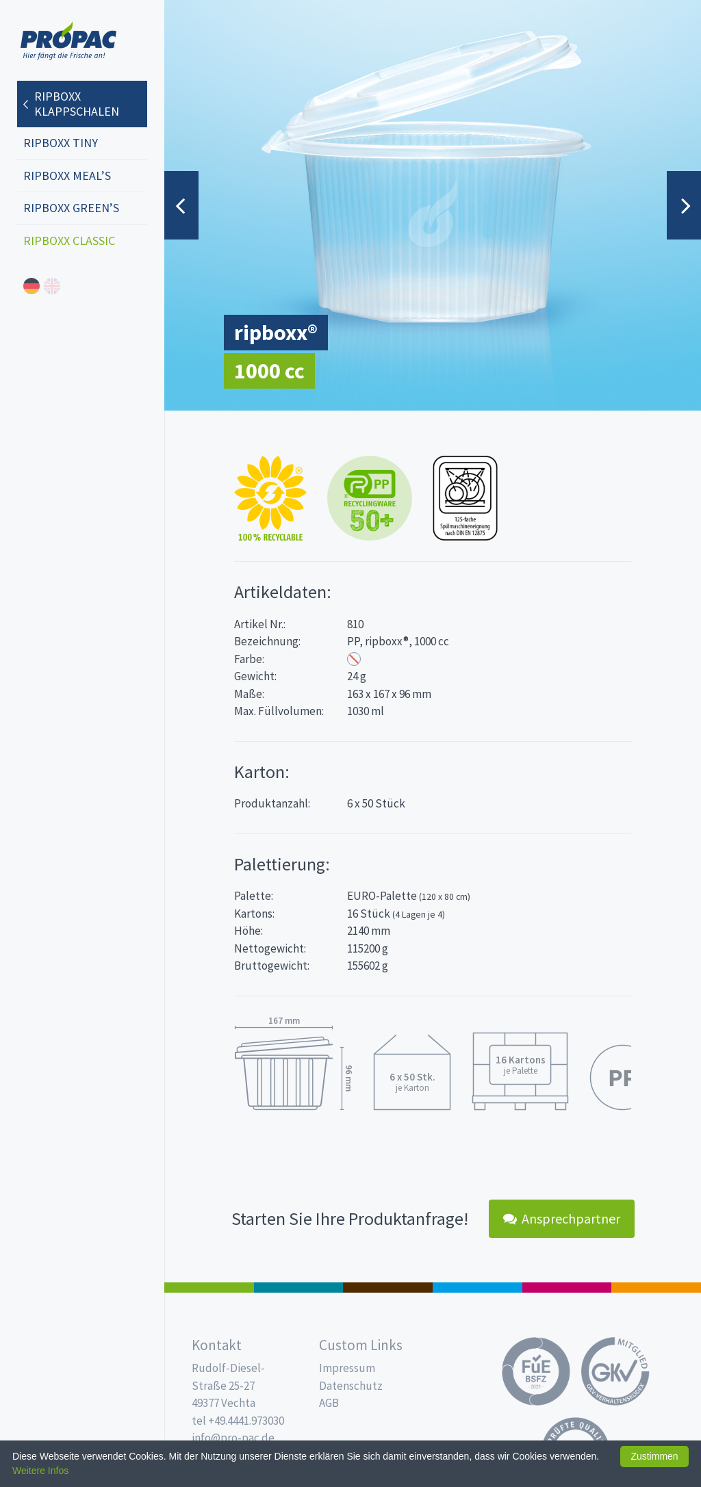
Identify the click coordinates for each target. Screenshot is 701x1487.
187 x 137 (299, 1287)
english (52, 286)
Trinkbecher (477, 1287)
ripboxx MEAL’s (67, 175)
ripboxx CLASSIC (69, 240)
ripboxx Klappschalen (76, 103)
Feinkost (209, 1287)
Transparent (354, 659)
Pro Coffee (388, 1287)
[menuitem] (82, 97)
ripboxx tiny (60, 143)
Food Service (567, 1287)
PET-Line (656, 1287)
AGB (329, 1402)
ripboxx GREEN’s (71, 208)
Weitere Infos (40, 1470)
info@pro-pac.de (233, 1437)
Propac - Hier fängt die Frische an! (68, 40)
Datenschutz (351, 1385)
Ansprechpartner (561, 1218)
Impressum (347, 1367)
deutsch (31, 286)
